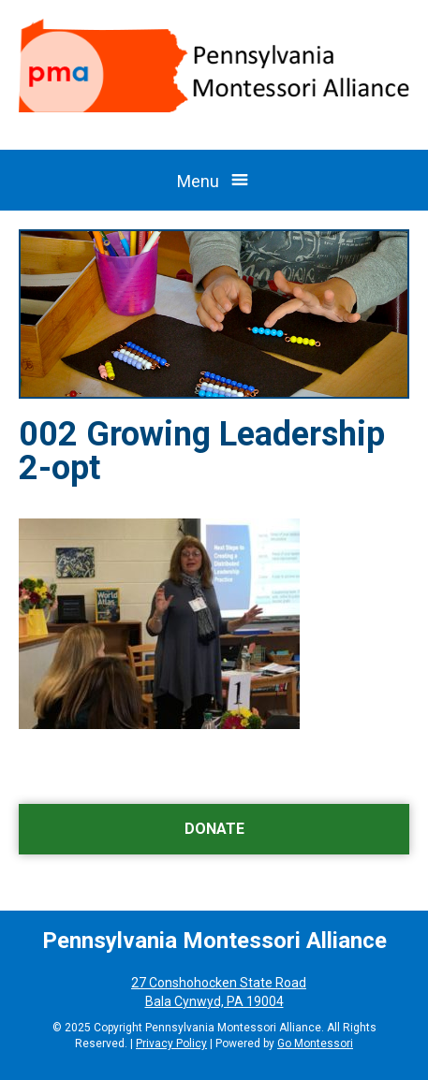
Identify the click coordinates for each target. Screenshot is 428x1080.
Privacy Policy (171, 1043)
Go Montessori (315, 1043)
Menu (198, 181)
